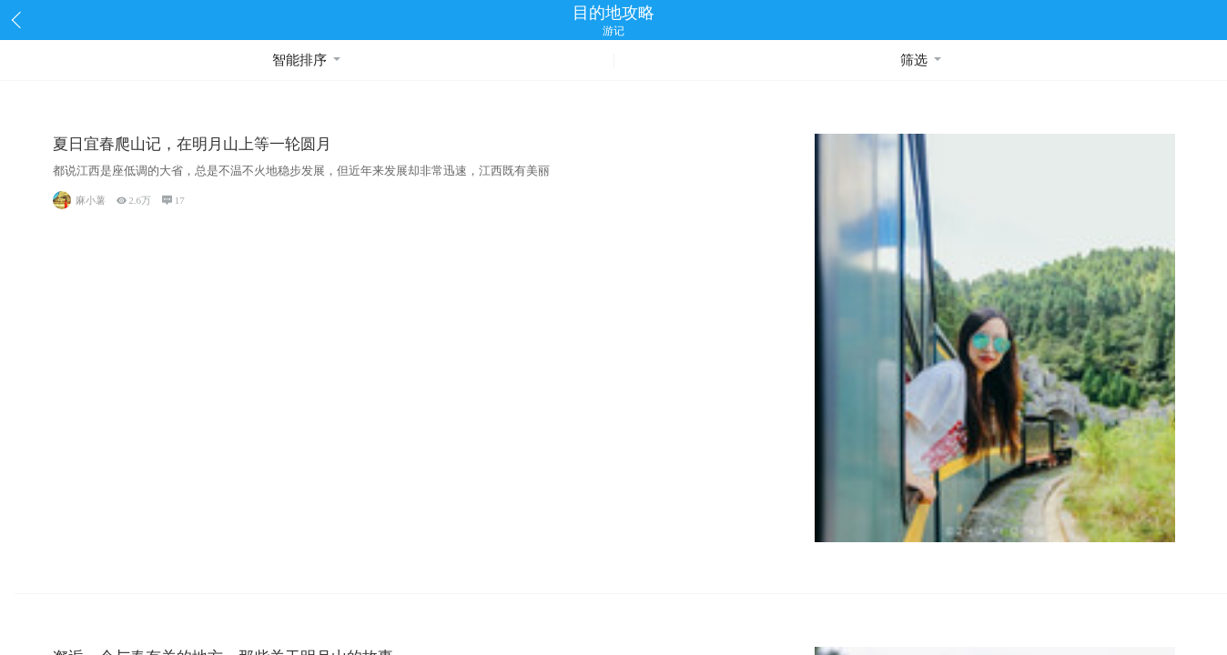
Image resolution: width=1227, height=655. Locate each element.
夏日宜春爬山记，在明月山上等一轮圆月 (192, 144)
